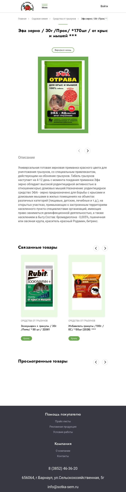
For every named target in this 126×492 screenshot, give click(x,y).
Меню (44, 6)
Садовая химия (40, 18)
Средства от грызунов (64, 18)
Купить (26, 338)
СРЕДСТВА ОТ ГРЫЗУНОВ (34, 320)
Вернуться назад (63, 50)
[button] (87, 151)
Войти (104, 6)
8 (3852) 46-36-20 (63, 468)
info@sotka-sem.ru (63, 487)
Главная (22, 18)
